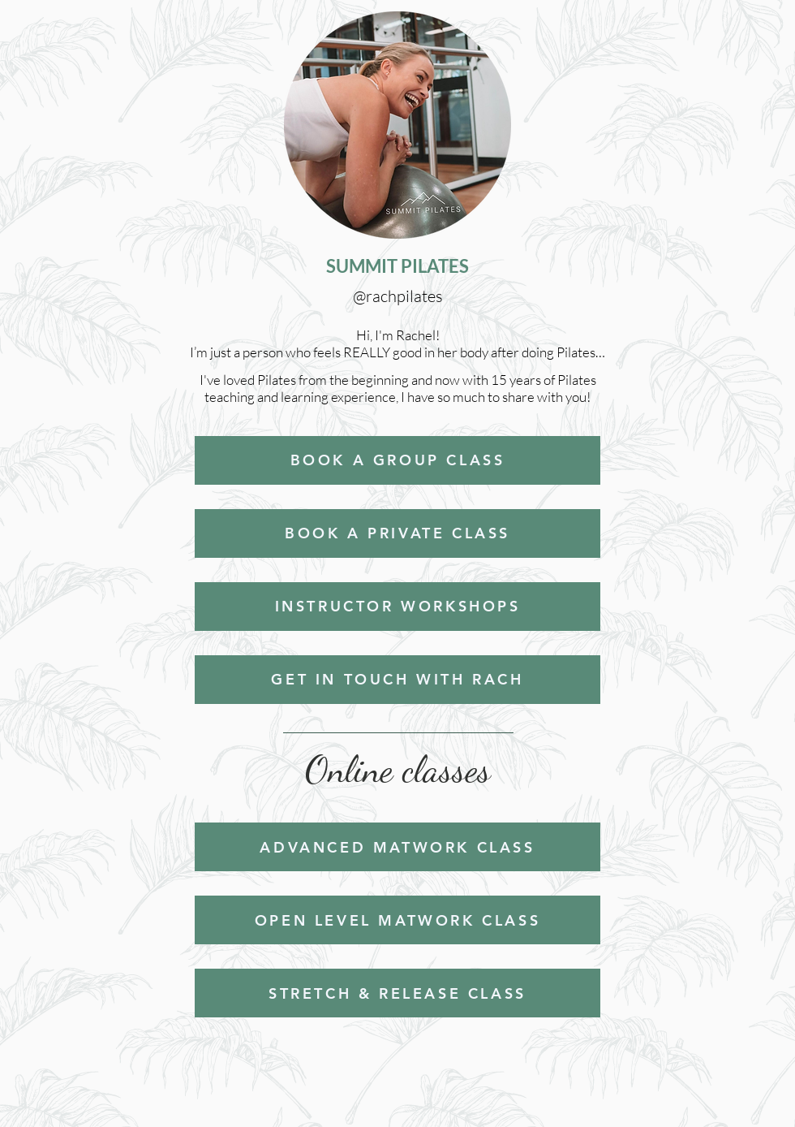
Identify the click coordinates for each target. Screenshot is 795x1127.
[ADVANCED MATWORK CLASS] (397, 847)
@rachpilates (398, 296)
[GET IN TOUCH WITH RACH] (397, 679)
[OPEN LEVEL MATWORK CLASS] (397, 920)
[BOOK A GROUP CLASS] (397, 460)
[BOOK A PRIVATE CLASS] (397, 533)
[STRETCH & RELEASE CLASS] (397, 993)
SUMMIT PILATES (397, 266)
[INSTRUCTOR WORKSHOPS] (397, 606)
